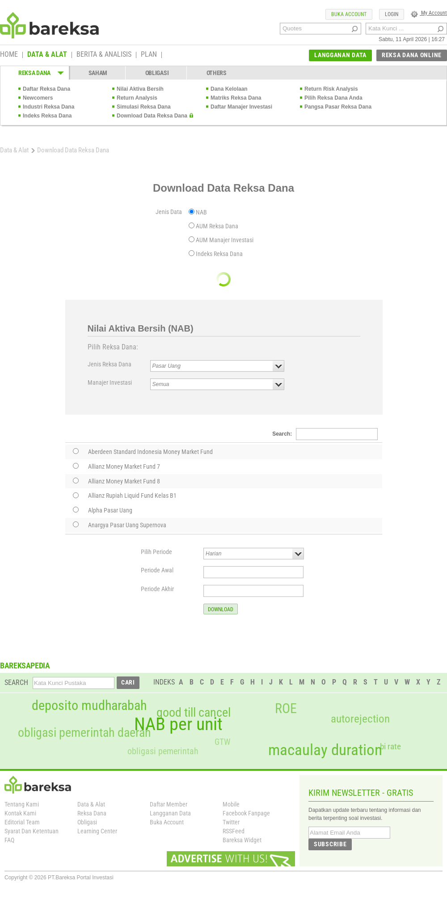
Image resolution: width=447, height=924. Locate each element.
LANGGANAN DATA (340, 55)
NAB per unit (178, 724)
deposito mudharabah (89, 705)
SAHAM (98, 72)
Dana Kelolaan (229, 89)
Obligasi (87, 822)
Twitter (231, 822)
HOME (9, 55)
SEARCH (16, 682)
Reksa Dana (91, 813)
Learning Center (97, 831)
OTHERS (217, 72)
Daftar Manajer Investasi (241, 107)
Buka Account (167, 822)
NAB (201, 212)
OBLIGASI (157, 72)
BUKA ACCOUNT (349, 14)
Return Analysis (137, 98)
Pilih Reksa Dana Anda (333, 98)
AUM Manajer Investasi (224, 240)
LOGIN (391, 14)
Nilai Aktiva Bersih (140, 89)
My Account (429, 13)
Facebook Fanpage (246, 813)
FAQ (9, 840)
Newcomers (38, 98)
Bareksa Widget (242, 840)
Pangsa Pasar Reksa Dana (337, 107)
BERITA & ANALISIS (103, 55)
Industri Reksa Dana (48, 107)
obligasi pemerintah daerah (84, 733)
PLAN (149, 55)
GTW (222, 742)
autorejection (360, 718)
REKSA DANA (34, 72)
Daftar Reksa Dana (46, 89)
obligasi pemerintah (162, 751)
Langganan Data (170, 813)
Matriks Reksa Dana (236, 98)
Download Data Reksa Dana (152, 116)
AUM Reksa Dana (217, 226)
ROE (286, 708)
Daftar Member (168, 804)
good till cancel (193, 712)
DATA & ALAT (47, 55)
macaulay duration (325, 750)
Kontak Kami (20, 813)
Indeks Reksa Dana (47, 116)
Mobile (231, 804)
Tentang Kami (21, 804)
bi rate (390, 746)
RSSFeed (234, 831)
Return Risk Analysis (331, 89)
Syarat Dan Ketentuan (31, 831)
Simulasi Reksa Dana (144, 107)
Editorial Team (22, 822)
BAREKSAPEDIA (25, 665)
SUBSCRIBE (330, 844)
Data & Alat (14, 150)
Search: (324, 434)
